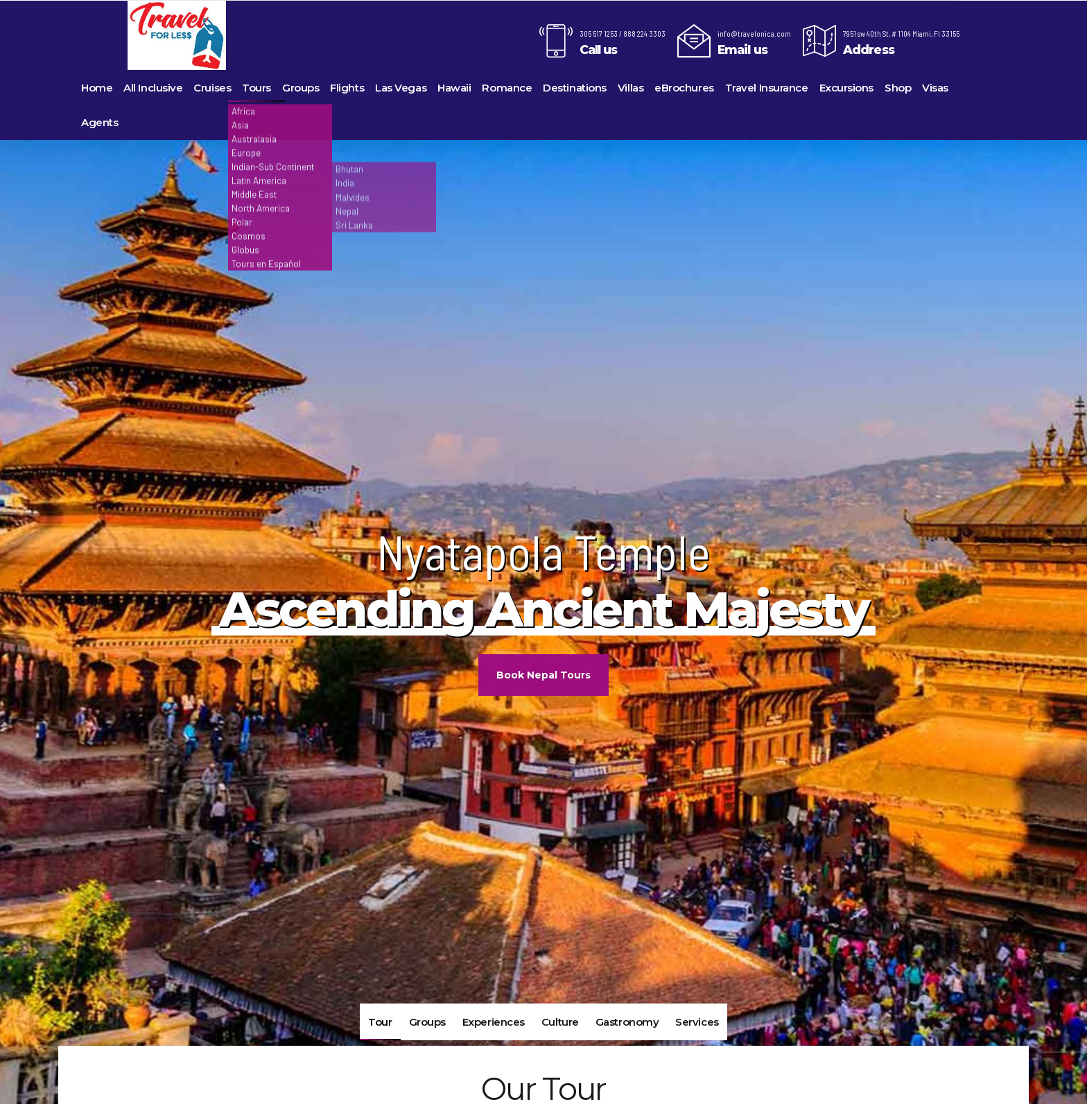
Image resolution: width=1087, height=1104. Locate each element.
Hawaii (454, 87)
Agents (99, 122)
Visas (935, 87)
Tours (256, 87)
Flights (347, 87)
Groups (300, 87)
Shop (898, 87)
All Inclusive (152, 87)
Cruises (212, 87)
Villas (630, 87)
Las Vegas (400, 87)
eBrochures (684, 87)
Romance (507, 87)
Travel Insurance (766, 87)
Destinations (575, 87)
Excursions (846, 87)
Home (96, 87)
